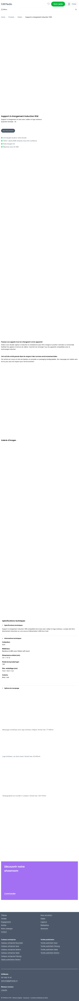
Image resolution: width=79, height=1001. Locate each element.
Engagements (6, 922)
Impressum (26, 998)
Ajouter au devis (8, 130)
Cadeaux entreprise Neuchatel (12, 943)
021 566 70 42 (6, 977)
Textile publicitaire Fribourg (50, 946)
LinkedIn (4, 990)
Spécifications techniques (12, 625)
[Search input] (48, 9)
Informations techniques (11, 638)
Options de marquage (10, 688)
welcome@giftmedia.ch (9, 981)
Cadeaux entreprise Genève (11, 949)
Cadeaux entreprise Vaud (10, 946)
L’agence (44, 922)
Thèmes (4, 915)
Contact (4, 932)
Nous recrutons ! (46, 915)
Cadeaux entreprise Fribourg (11, 956)
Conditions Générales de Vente (39, 998)
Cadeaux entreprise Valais (10, 953)
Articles (3, 925)
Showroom (44, 928)
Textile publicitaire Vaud (49, 943)
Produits (11, 17)
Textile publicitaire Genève (50, 953)
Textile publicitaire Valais (49, 949)
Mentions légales (17, 998)
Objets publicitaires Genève (11, 959)
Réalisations (45, 925)
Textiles (3, 918)
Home (3, 17)
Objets (19, 17)
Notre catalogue (7, 928)
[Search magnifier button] (76, 9)
